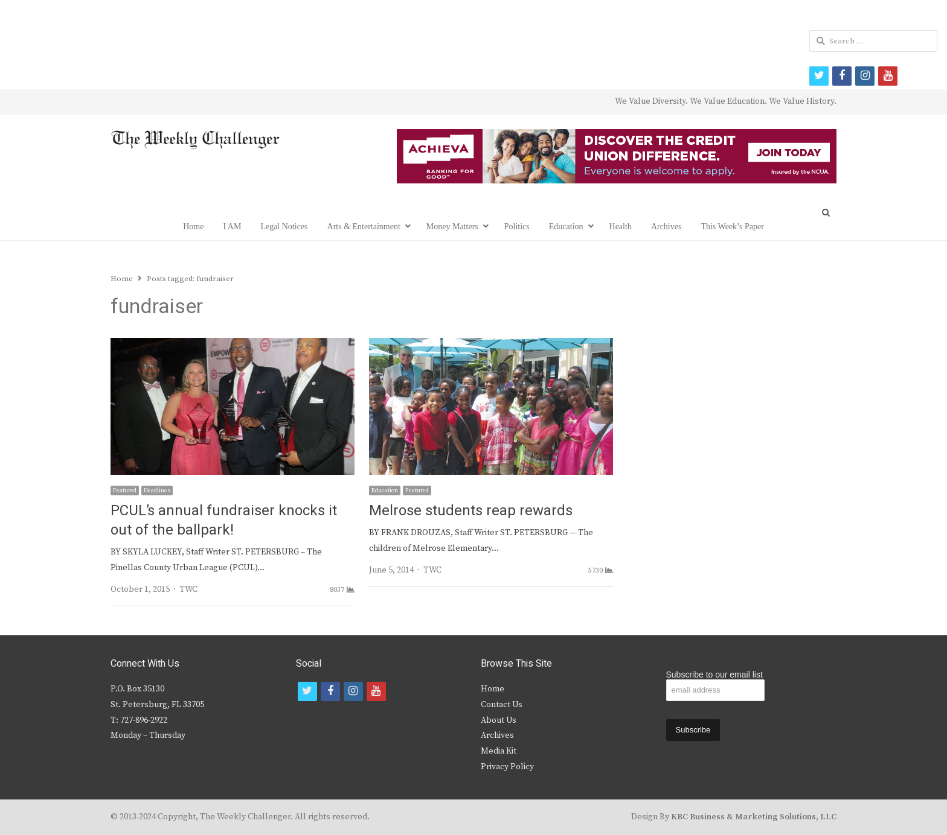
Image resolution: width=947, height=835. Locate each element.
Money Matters (452, 226)
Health (620, 226)
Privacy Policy (507, 766)
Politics (517, 226)
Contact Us (501, 704)
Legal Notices (283, 226)
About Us (498, 720)
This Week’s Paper (732, 226)
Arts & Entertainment (363, 226)
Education (566, 226)
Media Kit (498, 751)
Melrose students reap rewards (471, 510)
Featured (124, 490)
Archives (666, 226)
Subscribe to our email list (714, 674)
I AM (232, 226)
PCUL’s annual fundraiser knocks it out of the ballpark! (224, 520)
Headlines (157, 490)
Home (193, 226)
